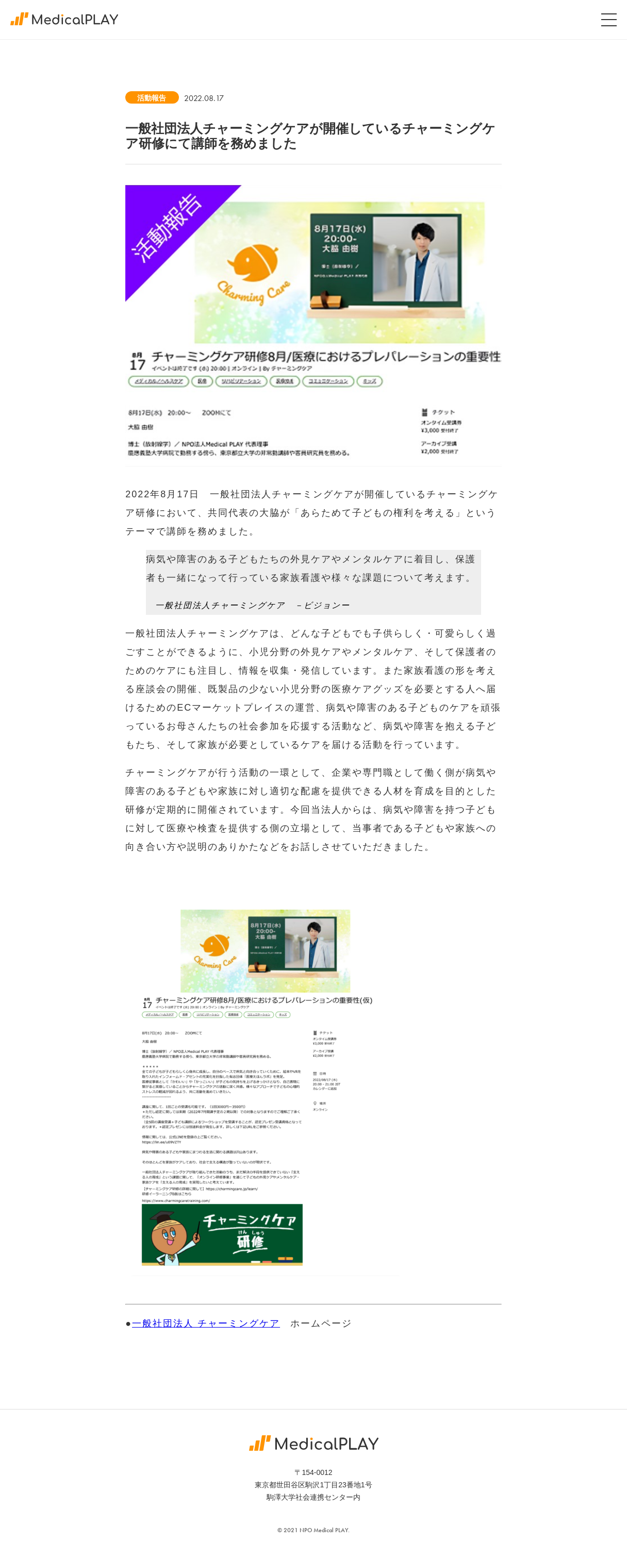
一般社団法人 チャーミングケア (206, 1323)
